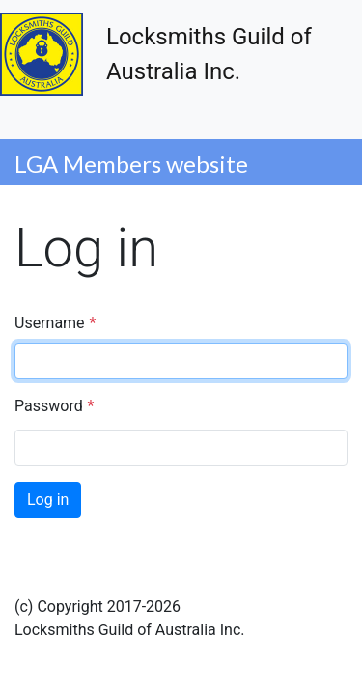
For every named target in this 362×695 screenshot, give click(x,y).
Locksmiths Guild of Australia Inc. (156, 54)
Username (49, 323)
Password (48, 406)
